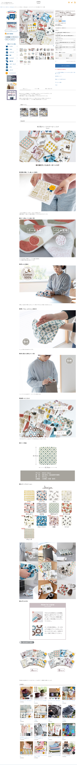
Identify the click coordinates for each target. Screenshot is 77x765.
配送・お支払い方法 (48, 88)
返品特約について (58, 76)
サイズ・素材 (37, 88)
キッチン (12, 39)
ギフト (7, 39)
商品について (25, 88)
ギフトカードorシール (59, 38)
